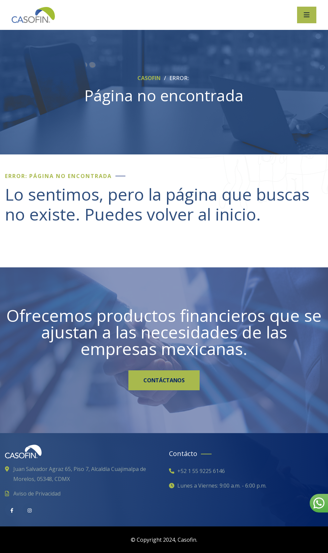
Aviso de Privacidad (37, 493)
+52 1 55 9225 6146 (201, 471)
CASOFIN (149, 78)
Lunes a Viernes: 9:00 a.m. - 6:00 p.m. (221, 485)
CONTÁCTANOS (163, 380)
